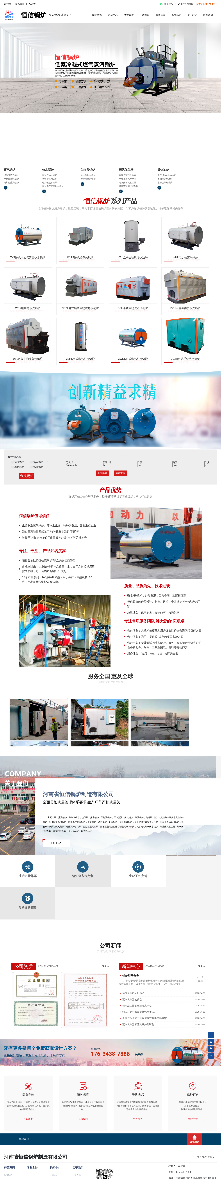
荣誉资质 (129, 15)
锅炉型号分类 (130, 975)
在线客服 (24, 1139)
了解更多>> (56, 842)
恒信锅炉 (25, 15)
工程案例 (145, 15)
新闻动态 (176, 15)
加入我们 (33, 4)
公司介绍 (76, 1175)
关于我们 (8, 4)
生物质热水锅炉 (49, 179)
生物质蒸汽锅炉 (11, 179)
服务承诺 (160, 15)
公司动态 (54, 1175)
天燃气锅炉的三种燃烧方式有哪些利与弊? (144, 1018)
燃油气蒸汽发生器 (127, 175)
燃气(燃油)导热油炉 (166, 175)
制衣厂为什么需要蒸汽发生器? (138, 1012)
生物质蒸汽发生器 (127, 179)
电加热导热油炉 (164, 182)
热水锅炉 (48, 169)
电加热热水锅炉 (49, 182)
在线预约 (83, 1118)
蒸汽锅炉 (9, 169)
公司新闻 (110, 946)
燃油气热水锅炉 (49, 175)
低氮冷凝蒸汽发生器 (128, 186)
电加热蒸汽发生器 (127, 182)
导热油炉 (163, 169)
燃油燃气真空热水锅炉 (53, 186)
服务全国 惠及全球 (110, 676)
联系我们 (19, 4)
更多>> (105, 966)
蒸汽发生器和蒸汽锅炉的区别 (138, 1024)
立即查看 (193, 1118)
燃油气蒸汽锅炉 (11, 175)
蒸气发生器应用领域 (133, 993)
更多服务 (138, 1118)
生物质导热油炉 (164, 179)
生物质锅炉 (88, 169)
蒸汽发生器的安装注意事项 (137, 1005)
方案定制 (28, 1118)
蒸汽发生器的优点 (132, 999)
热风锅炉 (36, 467)
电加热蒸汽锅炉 (11, 182)
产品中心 (113, 15)
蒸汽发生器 (126, 169)
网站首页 (97, 15)
